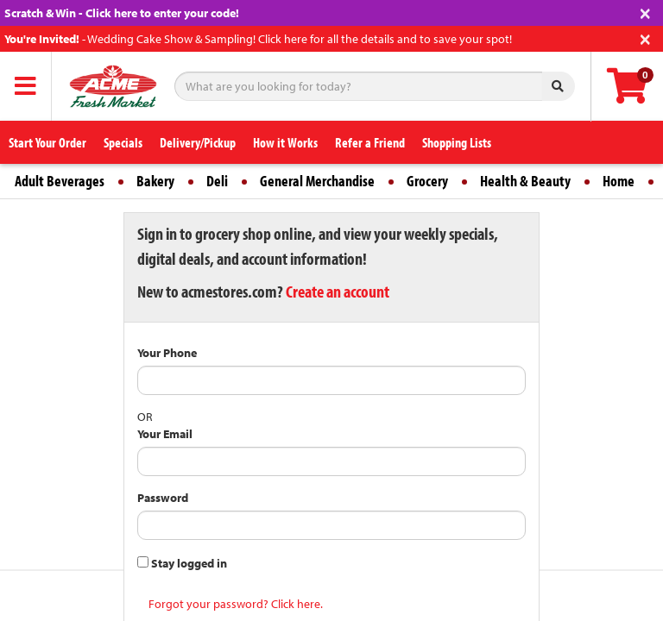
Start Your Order (47, 142)
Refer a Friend (370, 142)
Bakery (155, 181)
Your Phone (167, 353)
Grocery (427, 181)
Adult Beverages (59, 181)
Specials (123, 142)
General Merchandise (317, 181)
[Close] (645, 12)
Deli (217, 181)
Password (162, 497)
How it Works (285, 142)
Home (619, 181)
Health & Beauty (525, 181)
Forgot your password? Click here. (235, 604)
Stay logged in (182, 563)
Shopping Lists (456, 142)
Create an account (337, 291)
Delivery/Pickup (198, 142)
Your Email (165, 434)
